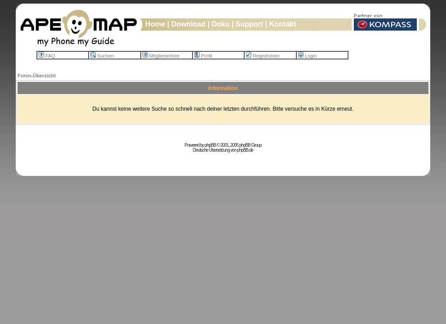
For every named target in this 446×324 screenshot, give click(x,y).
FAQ (47, 55)
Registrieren (262, 55)
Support (249, 24)
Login (307, 55)
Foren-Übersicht (37, 75)
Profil (203, 55)
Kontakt (282, 24)
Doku (221, 24)
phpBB (210, 145)
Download (188, 24)
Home (155, 24)
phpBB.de (245, 150)
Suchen (102, 55)
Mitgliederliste (161, 55)
